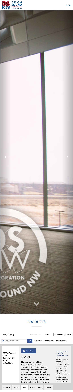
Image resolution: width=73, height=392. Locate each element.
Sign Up (69, 334)
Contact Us (46, 334)
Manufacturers (48, 340)
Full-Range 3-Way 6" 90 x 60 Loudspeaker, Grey (62, 353)
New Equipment (61, 340)
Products (37, 340)
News (40, 334)
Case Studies (33, 334)
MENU (68, 5)
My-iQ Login (59, 334)
